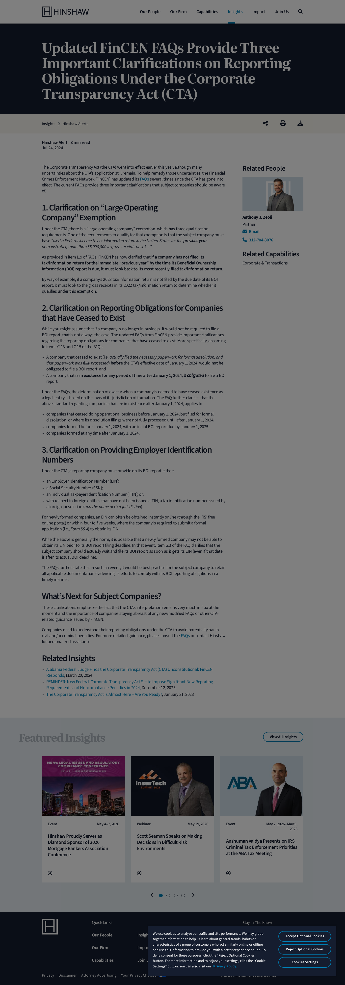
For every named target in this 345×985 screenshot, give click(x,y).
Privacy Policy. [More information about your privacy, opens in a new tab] (225, 966)
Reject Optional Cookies (304, 949)
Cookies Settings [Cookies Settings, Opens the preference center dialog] (305, 962)
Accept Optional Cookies (305, 936)
